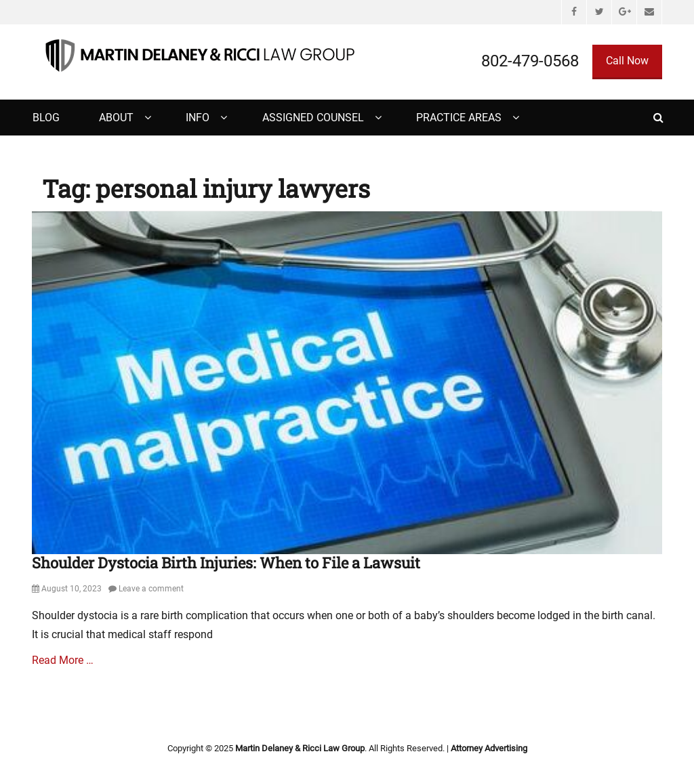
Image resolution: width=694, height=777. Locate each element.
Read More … (63, 660)
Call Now (627, 60)
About (116, 117)
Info (197, 117)
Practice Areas (459, 117)
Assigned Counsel (313, 117)
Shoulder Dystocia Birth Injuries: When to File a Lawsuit (226, 562)
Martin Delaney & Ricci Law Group (300, 748)
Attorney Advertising (489, 748)
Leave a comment (151, 588)
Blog (46, 117)
